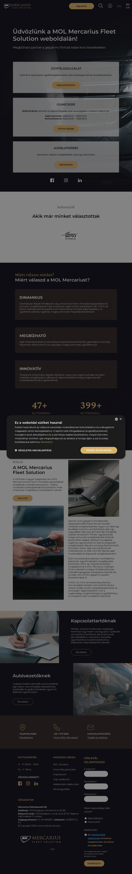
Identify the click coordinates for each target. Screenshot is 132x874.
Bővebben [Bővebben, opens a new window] (47, 442)
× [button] (120, 419)
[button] (33, 450)
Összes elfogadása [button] (99, 450)
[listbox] (116, 419)
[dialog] (66, 437)
